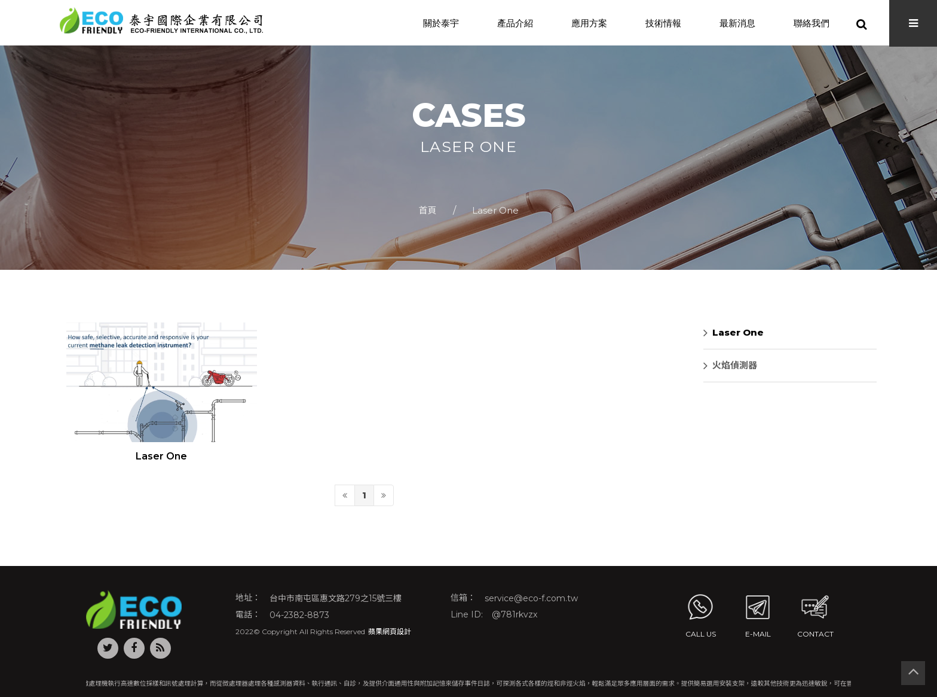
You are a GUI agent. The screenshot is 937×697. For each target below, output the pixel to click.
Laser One (495, 210)
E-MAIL (757, 614)
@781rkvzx (514, 614)
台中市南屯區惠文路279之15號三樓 (336, 597)
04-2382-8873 (299, 614)
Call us (700, 614)
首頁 (427, 210)
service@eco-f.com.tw (531, 597)
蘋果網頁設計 (389, 631)
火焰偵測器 (730, 365)
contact (815, 614)
